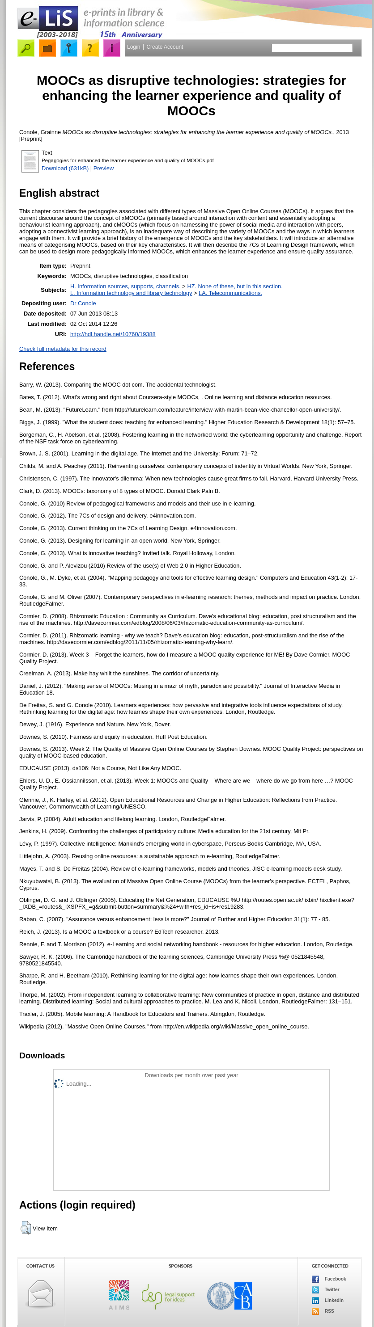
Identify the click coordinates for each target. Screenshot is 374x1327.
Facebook (329, 1279)
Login (133, 47)
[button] (26, 1227)
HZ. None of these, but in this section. (234, 286)
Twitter (326, 1289)
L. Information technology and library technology (131, 293)
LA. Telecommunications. (230, 293)
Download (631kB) (65, 168)
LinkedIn (328, 1300)
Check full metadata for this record (62, 348)
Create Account (164, 47)
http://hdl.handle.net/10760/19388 (113, 334)
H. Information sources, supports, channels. (125, 286)
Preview (104, 168)
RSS (323, 1311)
